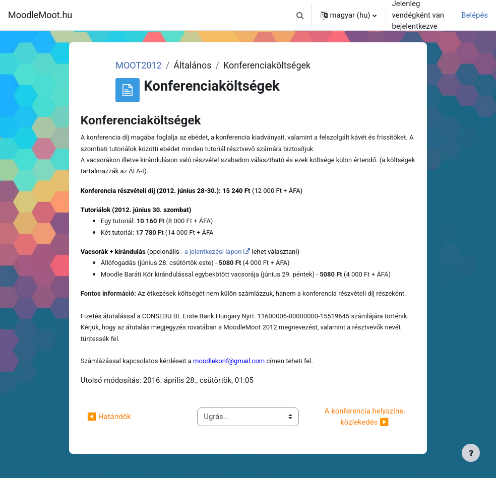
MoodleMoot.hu (40, 15)
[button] (300, 15)
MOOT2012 (138, 65)
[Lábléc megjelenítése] (471, 453)
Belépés (474, 15)
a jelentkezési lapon (213, 251)
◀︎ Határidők (109, 416)
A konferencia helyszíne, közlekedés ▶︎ (366, 416)
